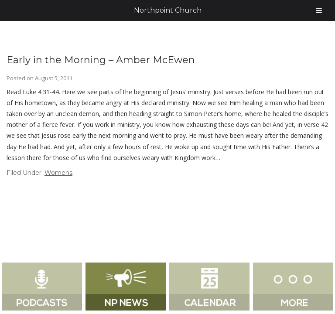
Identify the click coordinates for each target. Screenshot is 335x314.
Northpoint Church (168, 10)
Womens (58, 173)
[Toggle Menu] (319, 10)
